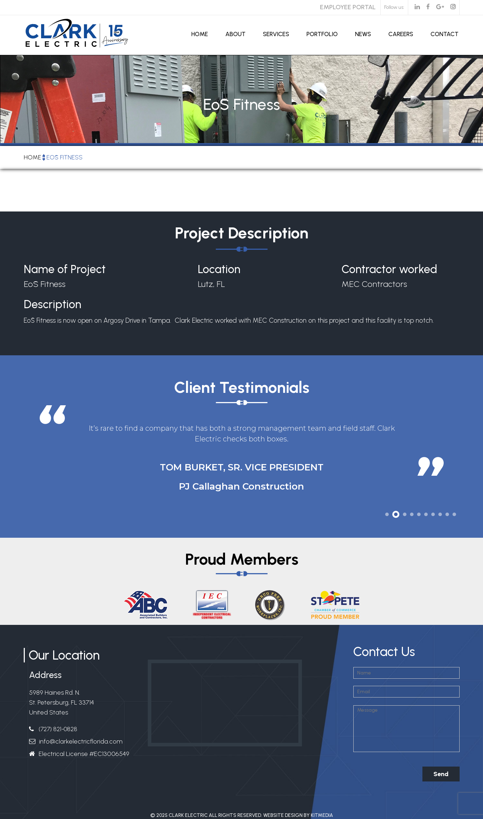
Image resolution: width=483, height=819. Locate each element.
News (363, 34)
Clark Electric (188, 815)
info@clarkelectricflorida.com (81, 741)
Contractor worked (389, 269)
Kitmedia (322, 815)
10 (454, 514)
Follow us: (394, 7)
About (235, 34)
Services (276, 34)
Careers (400, 34)
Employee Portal (348, 7)
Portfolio (322, 34)
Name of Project (65, 269)
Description (52, 305)
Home (199, 34)
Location (219, 269)
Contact (445, 34)
